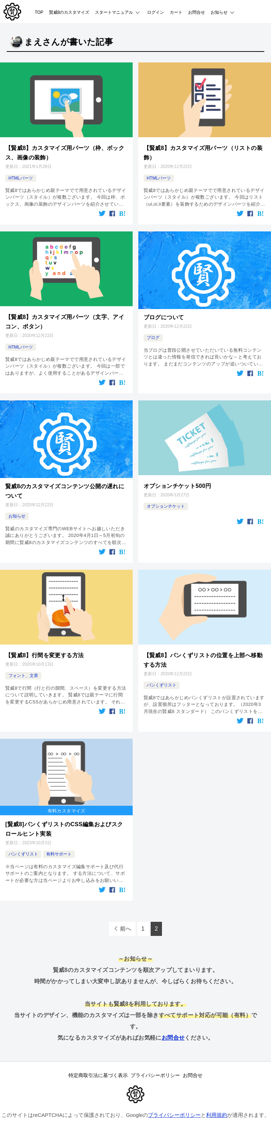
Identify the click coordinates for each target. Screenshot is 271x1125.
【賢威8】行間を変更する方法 (44, 642)
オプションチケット (166, 496)
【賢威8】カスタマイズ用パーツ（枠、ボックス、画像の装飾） (64, 151)
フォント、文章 (23, 661)
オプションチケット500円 (177, 477)
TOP (39, 12)
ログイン (155, 12)
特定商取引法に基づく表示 (90, 1058)
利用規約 (216, 1100)
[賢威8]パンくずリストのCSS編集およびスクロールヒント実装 (64, 811)
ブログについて (164, 312)
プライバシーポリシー (155, 1058)
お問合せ (196, 12)
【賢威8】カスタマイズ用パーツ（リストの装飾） (203, 151)
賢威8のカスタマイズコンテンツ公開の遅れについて (64, 481)
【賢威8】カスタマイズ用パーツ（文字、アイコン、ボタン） (64, 315)
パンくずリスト (161, 669)
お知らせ (16, 504)
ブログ (153, 331)
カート (176, 12)
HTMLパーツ (20, 174)
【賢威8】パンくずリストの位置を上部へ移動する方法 (203, 646)
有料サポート (59, 834)
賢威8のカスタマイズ (69, 12)
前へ (125, 909)
